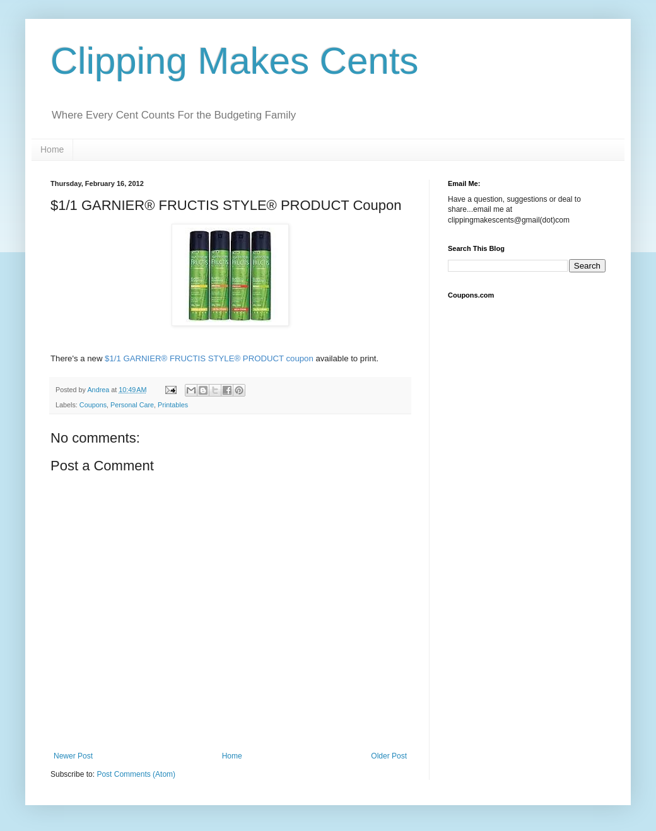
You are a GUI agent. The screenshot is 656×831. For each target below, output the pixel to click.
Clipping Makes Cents (234, 61)
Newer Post (73, 756)
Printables (173, 405)
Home (52, 149)
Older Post (389, 756)
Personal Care (132, 405)
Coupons (93, 405)
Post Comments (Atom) (136, 774)
